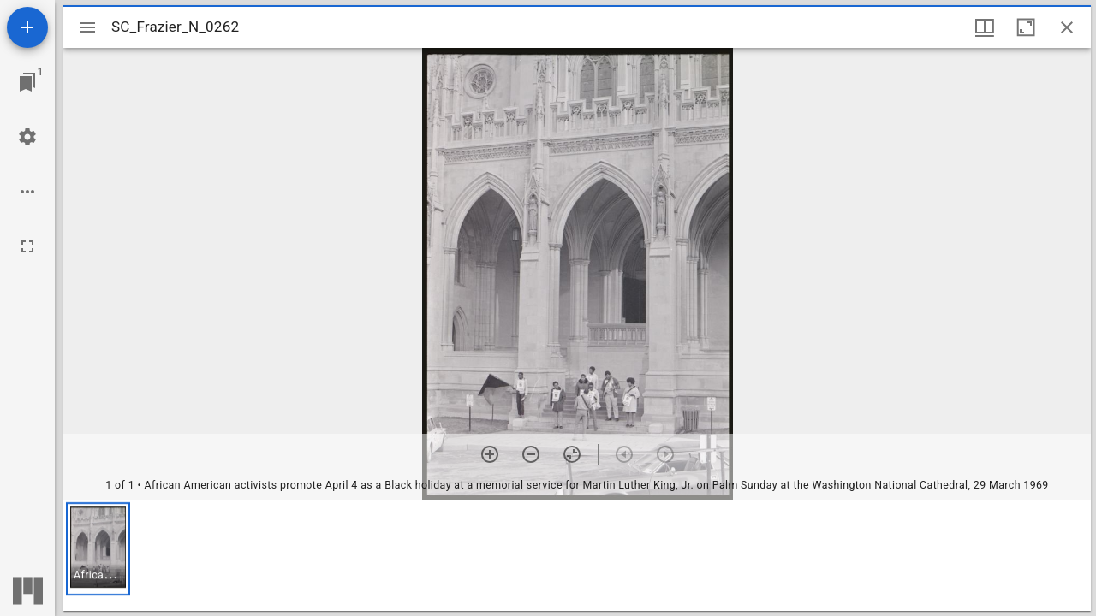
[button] (98, 548)
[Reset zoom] (572, 454)
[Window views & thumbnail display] (984, 27)
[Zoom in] (489, 454)
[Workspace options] (27, 191)
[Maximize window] (1025, 27)
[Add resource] (27, 27)
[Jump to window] (27, 82)
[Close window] (1066, 27)
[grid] (577, 555)
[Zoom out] (530, 454)
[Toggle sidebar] (87, 27)
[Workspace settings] (27, 136)
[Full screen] (27, 246)
